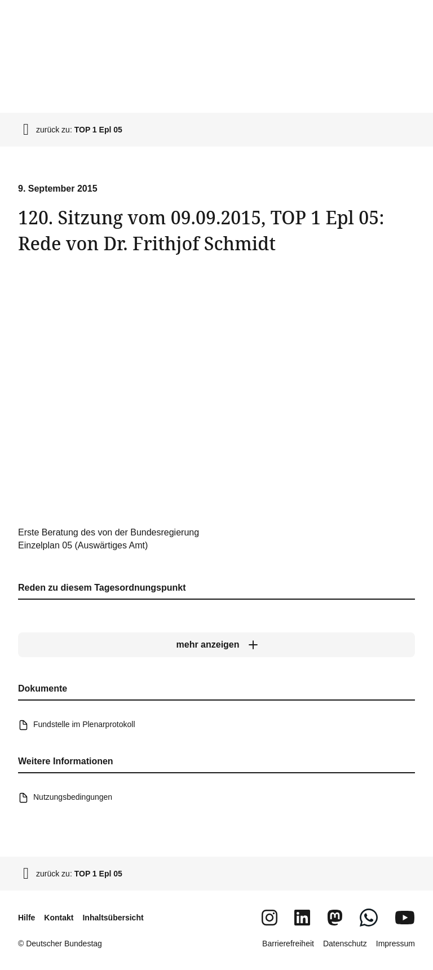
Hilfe (26, 917)
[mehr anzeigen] (216, 644)
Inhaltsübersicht (112, 917)
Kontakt (58, 917)
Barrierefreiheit (288, 943)
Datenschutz (345, 943)
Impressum (395, 943)
